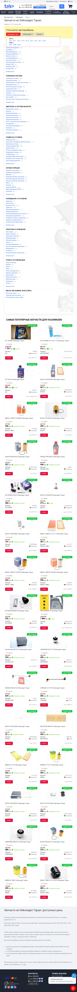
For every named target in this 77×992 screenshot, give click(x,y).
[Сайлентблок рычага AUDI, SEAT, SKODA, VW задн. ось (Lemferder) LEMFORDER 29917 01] (56, 641)
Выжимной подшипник (13, 172)
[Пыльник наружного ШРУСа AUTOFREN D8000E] (21, 602)
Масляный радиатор (12, 209)
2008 (14, 44)
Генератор (9, 250)
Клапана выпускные (12, 115)
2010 (10, 40)
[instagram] (8, 987)
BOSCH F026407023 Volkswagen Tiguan (17, 456)
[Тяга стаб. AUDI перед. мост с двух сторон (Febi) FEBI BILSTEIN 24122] (21, 679)
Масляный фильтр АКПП (14, 189)
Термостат (9, 207)
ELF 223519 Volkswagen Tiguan (14, 379)
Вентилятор (10, 203)
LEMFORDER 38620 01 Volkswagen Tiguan (18, 842)
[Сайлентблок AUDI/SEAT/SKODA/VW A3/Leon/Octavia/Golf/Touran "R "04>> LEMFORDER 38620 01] (21, 833)
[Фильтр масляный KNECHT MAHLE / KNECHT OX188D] (21, 409)
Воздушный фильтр (12, 54)
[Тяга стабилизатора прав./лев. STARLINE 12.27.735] (56, 679)
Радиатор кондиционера (14, 220)
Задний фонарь (11, 238)
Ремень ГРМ (10, 64)
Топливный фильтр (12, 58)
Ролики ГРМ (10, 68)
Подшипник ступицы (12, 152)
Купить (9, 358)
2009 (18, 44)
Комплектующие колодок (14, 86)
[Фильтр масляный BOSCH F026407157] (56, 833)
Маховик (9, 174)
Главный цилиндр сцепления (15, 176)
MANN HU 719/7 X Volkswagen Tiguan (51, 765)
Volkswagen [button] (28, 34)
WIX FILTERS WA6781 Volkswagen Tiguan (52, 726)
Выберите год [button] (13, 34)
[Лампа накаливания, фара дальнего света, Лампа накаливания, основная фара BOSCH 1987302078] (56, 486)
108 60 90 (25, 5)
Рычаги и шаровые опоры (14, 150)
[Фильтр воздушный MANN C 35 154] (21, 756)
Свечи (8, 242)
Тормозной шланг (11, 89)
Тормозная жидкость (13, 47)
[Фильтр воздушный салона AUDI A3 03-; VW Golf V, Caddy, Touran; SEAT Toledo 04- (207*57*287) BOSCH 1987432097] (21, 794)
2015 (31, 40)
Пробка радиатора (12, 211)
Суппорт (8, 93)
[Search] (61, 6)
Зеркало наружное (12, 273)
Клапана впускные (12, 113)
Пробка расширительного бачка (16, 213)
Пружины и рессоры (12, 144)
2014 (27, 40)
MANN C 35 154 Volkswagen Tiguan (16, 765)
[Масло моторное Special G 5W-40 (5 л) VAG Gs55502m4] (56, 602)
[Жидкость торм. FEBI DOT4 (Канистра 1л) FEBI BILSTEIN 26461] (56, 448)
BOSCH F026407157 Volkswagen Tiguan (52, 842)
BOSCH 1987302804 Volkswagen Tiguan (17, 534)
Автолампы (10, 232)
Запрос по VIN (40, 7)
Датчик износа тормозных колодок (17, 99)
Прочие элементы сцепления (15, 181)
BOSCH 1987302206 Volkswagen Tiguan (17, 726)
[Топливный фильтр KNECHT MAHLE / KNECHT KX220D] (56, 563)
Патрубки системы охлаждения (16, 218)
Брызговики (10, 275)
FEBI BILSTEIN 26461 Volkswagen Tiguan (52, 456)
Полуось (8, 185)
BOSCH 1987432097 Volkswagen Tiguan (17, 803)
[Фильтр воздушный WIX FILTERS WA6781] (56, 717)
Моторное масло (11, 60)
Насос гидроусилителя (13, 160)
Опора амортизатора (12, 146)
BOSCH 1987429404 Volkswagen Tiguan (52, 379)
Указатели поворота (12, 236)
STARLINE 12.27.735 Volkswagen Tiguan (52, 688)
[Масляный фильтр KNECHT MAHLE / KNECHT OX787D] (21, 563)
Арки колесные (11, 279)
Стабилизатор (10, 154)
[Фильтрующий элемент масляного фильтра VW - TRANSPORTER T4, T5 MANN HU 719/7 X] (56, 756)
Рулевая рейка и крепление (15, 156)
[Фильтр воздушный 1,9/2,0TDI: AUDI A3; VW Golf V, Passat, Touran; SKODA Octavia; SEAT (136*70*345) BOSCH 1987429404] (56, 371)
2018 (44, 40)
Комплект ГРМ (10, 66)
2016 (35, 40)
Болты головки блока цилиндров (16, 121)
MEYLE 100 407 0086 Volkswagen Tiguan (52, 803)
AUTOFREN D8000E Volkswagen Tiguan (17, 610)
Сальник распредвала (13, 125)
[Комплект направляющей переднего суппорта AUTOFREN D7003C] (21, 486)
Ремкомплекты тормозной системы (17, 82)
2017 (39, 40)
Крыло (8, 266)
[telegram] (11, 987)
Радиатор (9, 201)
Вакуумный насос (11, 84)
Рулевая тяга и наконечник (14, 158)
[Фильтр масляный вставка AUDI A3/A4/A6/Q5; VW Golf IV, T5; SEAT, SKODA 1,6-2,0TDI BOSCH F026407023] (21, 448)
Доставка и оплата (52, 1)
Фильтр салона (11, 56)
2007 (10, 44)
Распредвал (10, 123)
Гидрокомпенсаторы (12, 119)
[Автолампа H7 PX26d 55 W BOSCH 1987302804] (21, 525)
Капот (8, 268)
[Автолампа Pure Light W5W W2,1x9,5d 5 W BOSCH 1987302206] (21, 717)
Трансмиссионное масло (14, 62)
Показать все (10, 71)
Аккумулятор (10, 248)
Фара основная (11, 234)
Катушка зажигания (12, 244)
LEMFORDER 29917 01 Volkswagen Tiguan (53, 649)
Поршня (8, 111)
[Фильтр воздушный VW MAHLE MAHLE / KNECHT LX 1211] (56, 525)
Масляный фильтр (12, 52)
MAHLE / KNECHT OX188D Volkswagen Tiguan (19, 418)
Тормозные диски (11, 80)
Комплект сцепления (13, 170)
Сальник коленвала (12, 130)
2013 (23, 40)
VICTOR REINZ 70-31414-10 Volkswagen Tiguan (54, 340)
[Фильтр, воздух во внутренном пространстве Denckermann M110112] (21, 641)
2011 (14, 40)
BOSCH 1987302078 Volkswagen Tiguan (52, 495)
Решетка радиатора (12, 271)
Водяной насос (11, 205)
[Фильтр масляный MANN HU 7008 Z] (21, 871)
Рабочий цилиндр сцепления (15, 179)
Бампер (8, 264)
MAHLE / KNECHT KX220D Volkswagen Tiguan (54, 572)
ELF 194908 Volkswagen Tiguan (14, 340)
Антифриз (9, 50)
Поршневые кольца (12, 109)
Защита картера (11, 262)
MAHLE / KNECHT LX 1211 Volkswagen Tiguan (54, 534)
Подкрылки (9, 281)
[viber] (15, 987)
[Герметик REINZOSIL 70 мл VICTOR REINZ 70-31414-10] (56, 332)
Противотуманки (11, 240)
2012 (18, 40)
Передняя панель (11, 277)
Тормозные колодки (12, 78)
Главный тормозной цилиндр (15, 91)
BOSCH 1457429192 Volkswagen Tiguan (52, 418)
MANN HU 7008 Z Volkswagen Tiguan (16, 880)
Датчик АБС (10, 97)
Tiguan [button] (39, 34)
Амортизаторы (11, 140)
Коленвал (9, 128)
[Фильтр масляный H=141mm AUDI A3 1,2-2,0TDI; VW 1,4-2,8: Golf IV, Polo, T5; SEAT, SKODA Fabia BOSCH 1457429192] (56, 409)
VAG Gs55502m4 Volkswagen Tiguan (51, 610)
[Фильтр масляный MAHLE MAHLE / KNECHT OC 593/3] (56, 871)
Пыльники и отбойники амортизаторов (18, 142)
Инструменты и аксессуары (14, 297)
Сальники (9, 191)
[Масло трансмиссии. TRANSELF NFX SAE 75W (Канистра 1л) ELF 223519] (21, 371)
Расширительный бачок (13, 215)
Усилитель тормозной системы (16, 95)
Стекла (8, 283)
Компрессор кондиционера (14, 222)
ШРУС (8, 183)
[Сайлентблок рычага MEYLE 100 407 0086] (56, 794)
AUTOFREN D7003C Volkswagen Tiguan (17, 495)
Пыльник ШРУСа (11, 187)
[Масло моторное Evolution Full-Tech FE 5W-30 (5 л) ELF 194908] (21, 332)
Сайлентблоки (10, 148)
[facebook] (5, 987)
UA (6, 1)
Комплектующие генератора (15, 252)
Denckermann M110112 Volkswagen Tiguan (18, 649)
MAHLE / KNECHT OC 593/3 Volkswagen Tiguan (54, 880)
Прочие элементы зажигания (15, 246)
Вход (70, 1)
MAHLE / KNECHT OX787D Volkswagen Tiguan (19, 572)
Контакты (63, 1)
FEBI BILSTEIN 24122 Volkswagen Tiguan (17, 688)
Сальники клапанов (12, 117)
